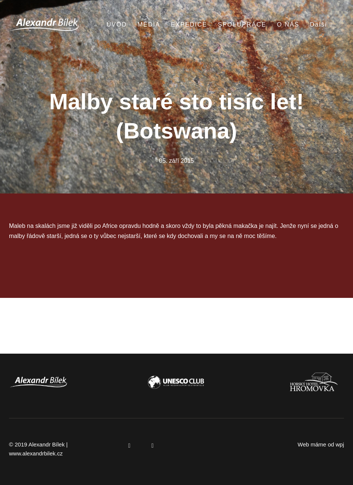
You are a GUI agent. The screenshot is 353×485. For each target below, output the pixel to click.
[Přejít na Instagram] (152, 445)
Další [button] (321, 24)
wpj (339, 444)
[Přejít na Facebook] (129, 445)
